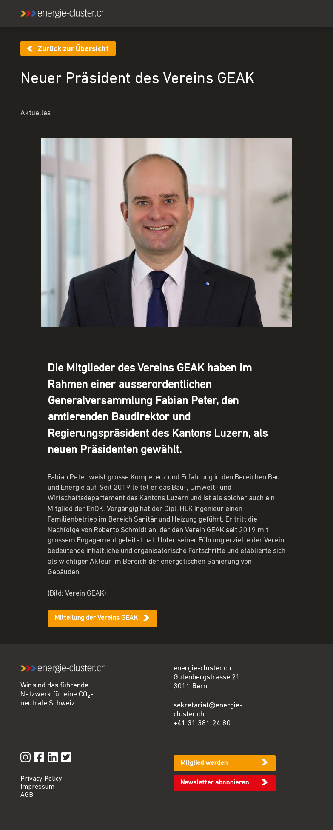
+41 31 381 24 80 (202, 723)
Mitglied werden (204, 763)
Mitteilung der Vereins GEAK (96, 618)
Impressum (37, 787)
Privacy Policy (41, 779)
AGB (26, 795)
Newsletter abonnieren (214, 782)
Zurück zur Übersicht (73, 49)
